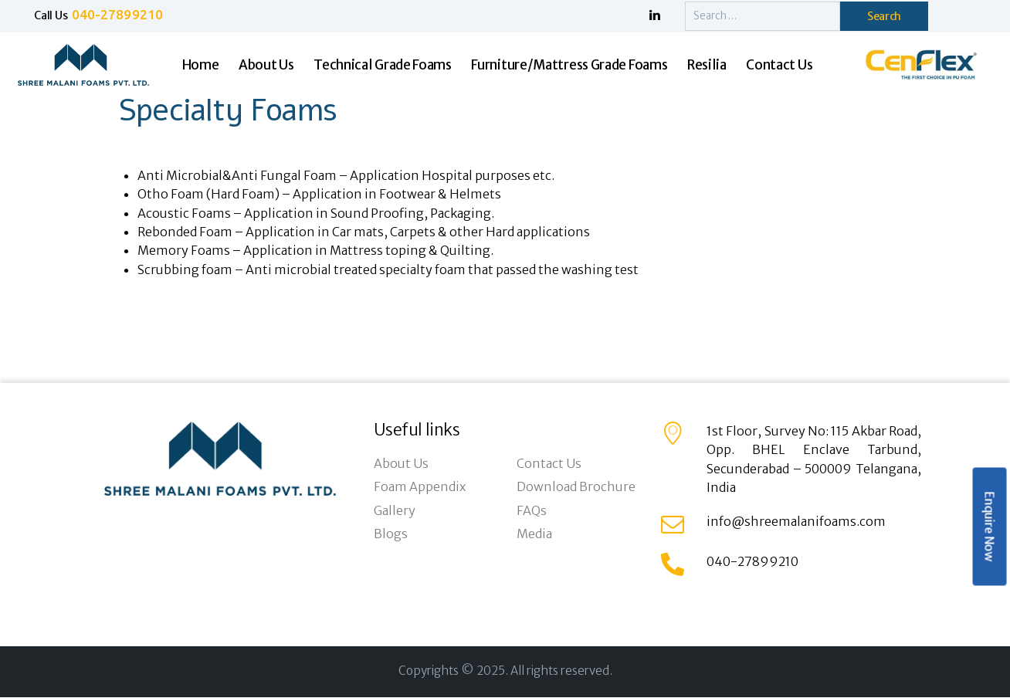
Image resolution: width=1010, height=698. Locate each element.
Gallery (394, 510)
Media (534, 533)
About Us (401, 463)
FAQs (532, 510)
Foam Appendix (420, 486)
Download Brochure (576, 486)
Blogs (391, 533)
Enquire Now (989, 527)
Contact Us (549, 463)
